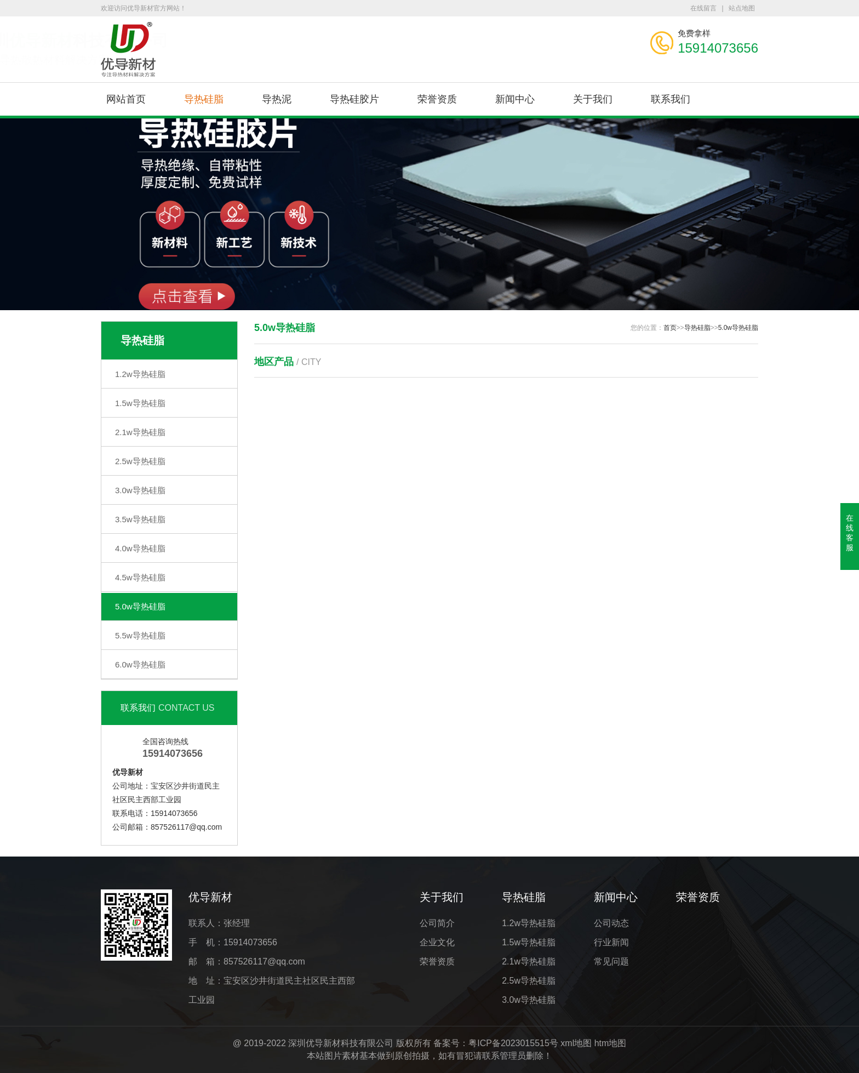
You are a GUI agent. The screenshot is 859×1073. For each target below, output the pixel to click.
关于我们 (592, 99)
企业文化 (437, 942)
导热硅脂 (204, 99)
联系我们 (670, 99)
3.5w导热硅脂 (140, 519)
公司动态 (611, 923)
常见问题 (611, 961)
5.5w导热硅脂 (140, 635)
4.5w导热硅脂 (140, 577)
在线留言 (703, 8)
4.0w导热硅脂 (140, 548)
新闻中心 (515, 99)
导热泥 (276, 99)
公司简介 (437, 923)
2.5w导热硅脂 (140, 461)
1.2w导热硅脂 (140, 374)
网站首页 (126, 99)
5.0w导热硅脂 (140, 606)
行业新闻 (611, 942)
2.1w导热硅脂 (140, 432)
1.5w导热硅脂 (140, 403)
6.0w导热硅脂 (140, 664)
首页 (670, 328)
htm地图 (610, 1043)
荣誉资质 (437, 99)
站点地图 (742, 8)
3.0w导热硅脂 (140, 490)
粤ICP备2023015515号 (513, 1043)
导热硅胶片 (354, 99)
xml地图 (576, 1043)
